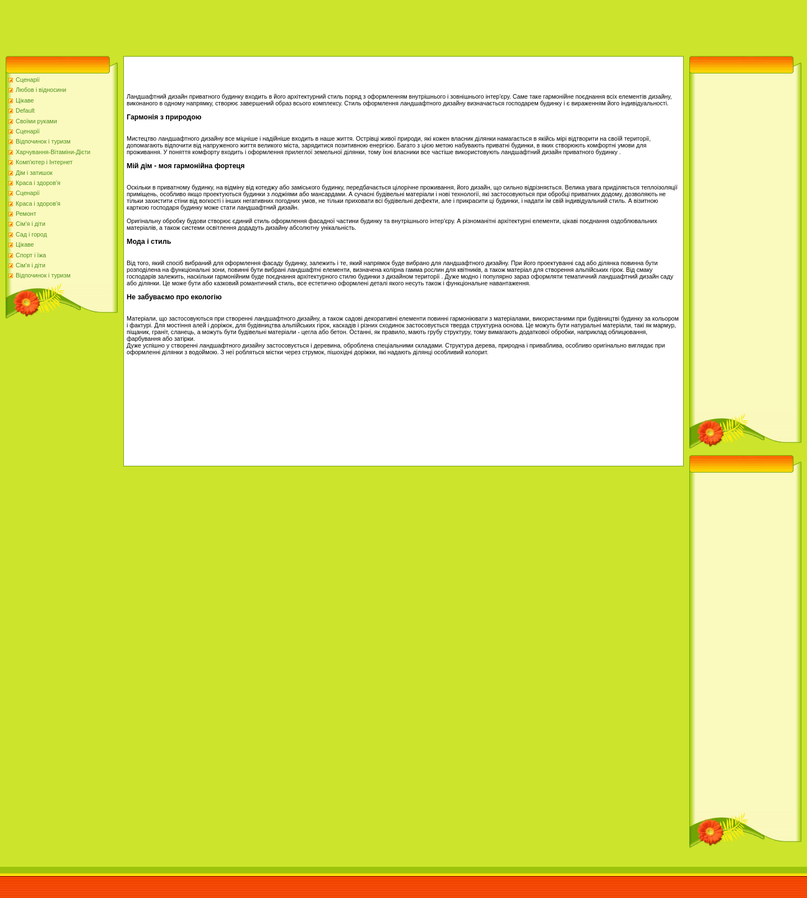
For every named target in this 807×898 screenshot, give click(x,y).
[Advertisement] (204, 25)
